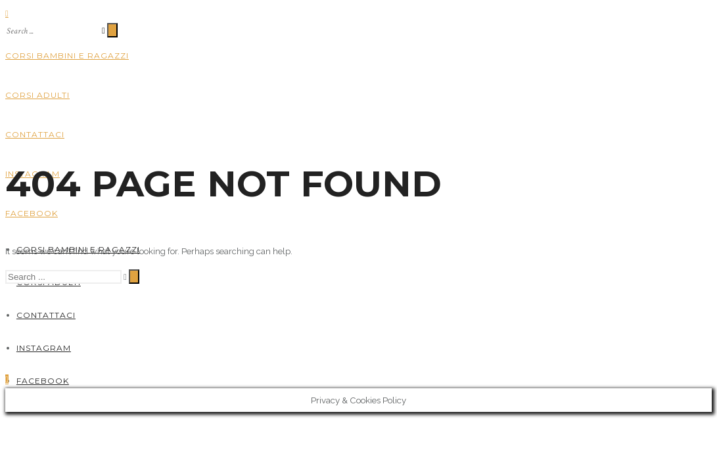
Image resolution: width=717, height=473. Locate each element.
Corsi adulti (37, 95)
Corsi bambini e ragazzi (67, 55)
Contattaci (34, 134)
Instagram (43, 348)
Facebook (31, 213)
